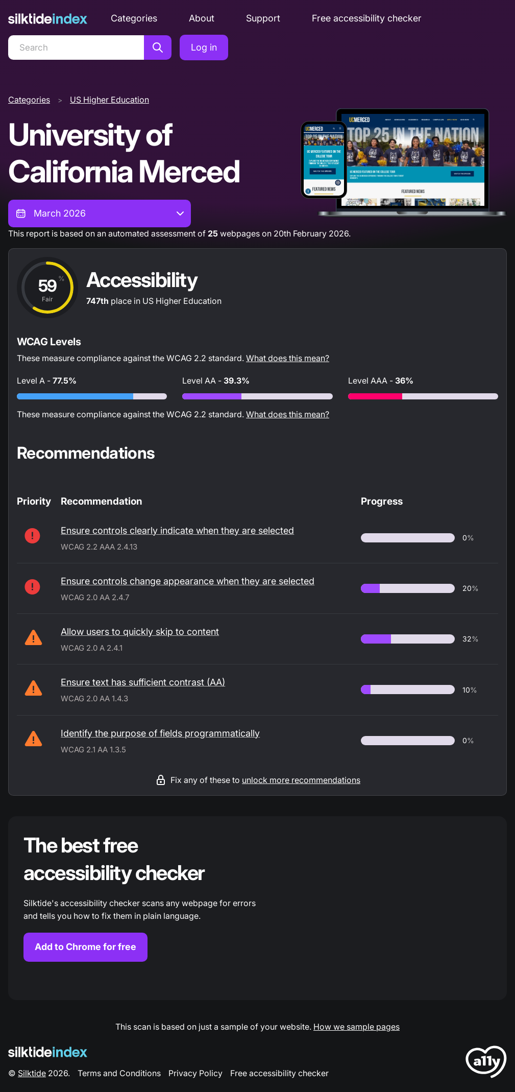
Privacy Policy (195, 1073)
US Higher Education (109, 99)
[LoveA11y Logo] (486, 1064)
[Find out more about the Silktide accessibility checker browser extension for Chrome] (257, 908)
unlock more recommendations (301, 780)
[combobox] (99, 213)
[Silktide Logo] (47, 1052)
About (201, 18)
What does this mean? (287, 358)
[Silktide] (47, 18)
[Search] (76, 47)
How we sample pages (356, 1027)
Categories (134, 18)
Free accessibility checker (367, 18)
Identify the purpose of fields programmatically (160, 733)
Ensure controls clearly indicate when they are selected (177, 530)
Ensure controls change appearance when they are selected (187, 581)
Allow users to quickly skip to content (140, 631)
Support (263, 18)
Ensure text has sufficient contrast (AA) (143, 682)
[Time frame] (99, 213)
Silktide (32, 1073)
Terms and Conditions (119, 1073)
